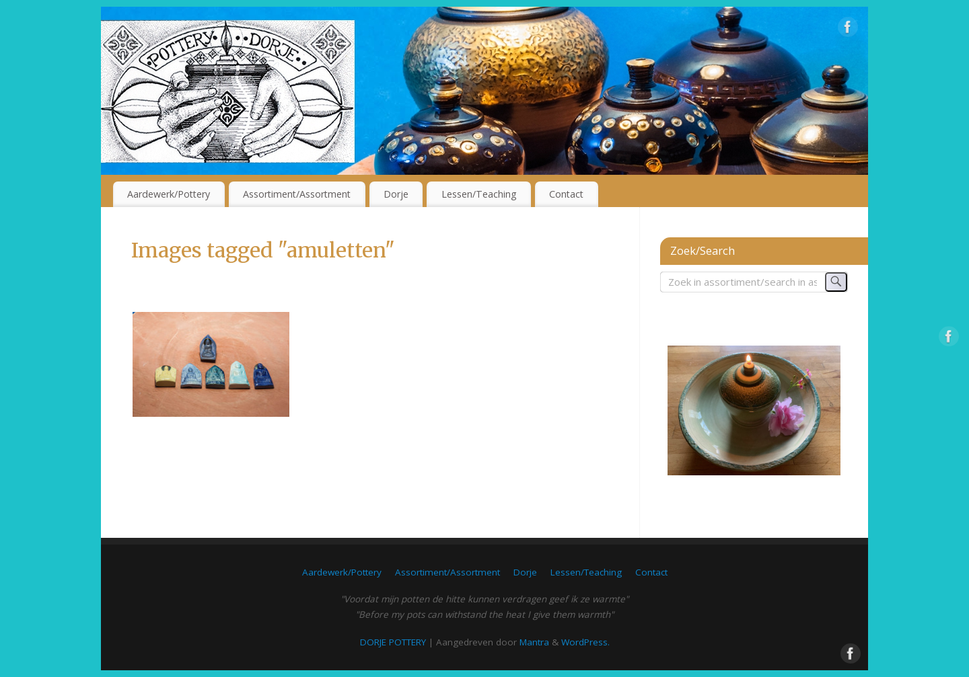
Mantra (534, 642)
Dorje (396, 194)
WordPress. (585, 642)
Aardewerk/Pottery (168, 194)
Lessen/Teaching (479, 194)
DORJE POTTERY (393, 642)
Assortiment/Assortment (297, 194)
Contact (566, 194)
